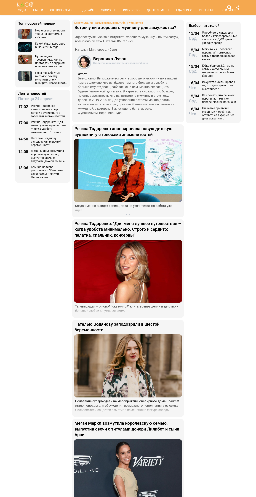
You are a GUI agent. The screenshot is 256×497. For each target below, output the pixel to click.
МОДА (22, 10)
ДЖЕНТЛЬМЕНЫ (158, 10)
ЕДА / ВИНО (184, 10)
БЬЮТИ (38, 10)
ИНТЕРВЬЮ (207, 10)
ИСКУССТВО (131, 10)
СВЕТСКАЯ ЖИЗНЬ (62, 10)
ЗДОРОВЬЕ (108, 10)
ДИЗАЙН (88, 10)
